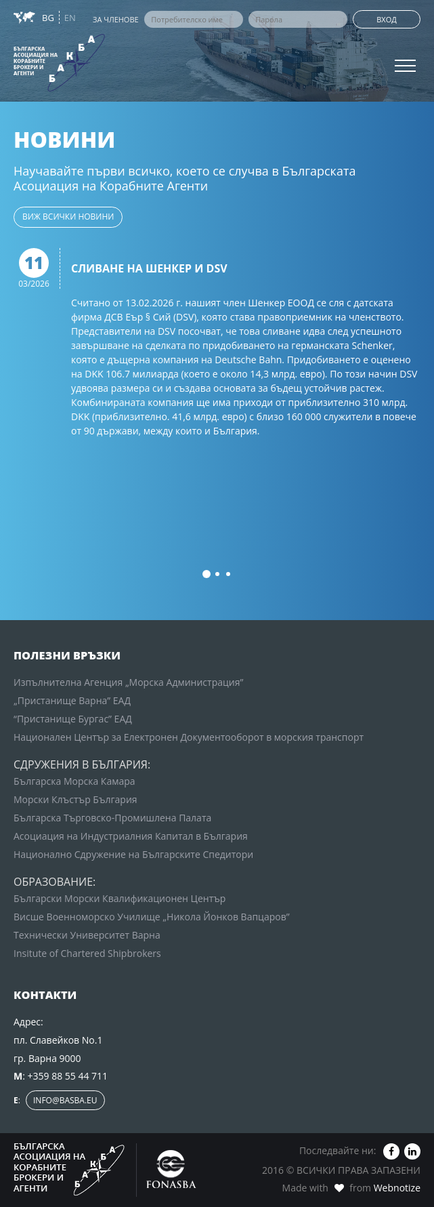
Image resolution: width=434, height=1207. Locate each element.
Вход (386, 19)
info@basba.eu (65, 1100)
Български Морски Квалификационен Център (119, 898)
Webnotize (397, 1187)
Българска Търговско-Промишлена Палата (112, 817)
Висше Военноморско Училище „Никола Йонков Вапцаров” (152, 916)
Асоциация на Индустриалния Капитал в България (131, 836)
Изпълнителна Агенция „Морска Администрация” (128, 682)
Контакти (33, 87)
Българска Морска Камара (74, 781)
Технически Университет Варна (87, 934)
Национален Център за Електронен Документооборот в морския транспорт (189, 737)
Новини (29, 32)
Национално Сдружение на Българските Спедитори (133, 854)
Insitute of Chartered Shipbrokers (87, 953)
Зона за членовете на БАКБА (82, 60)
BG (49, 18)
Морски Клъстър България (75, 799)
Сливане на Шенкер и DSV (149, 269)
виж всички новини (68, 216)
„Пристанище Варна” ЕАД (72, 700)
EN (70, 18)
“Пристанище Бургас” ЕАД (73, 718)
